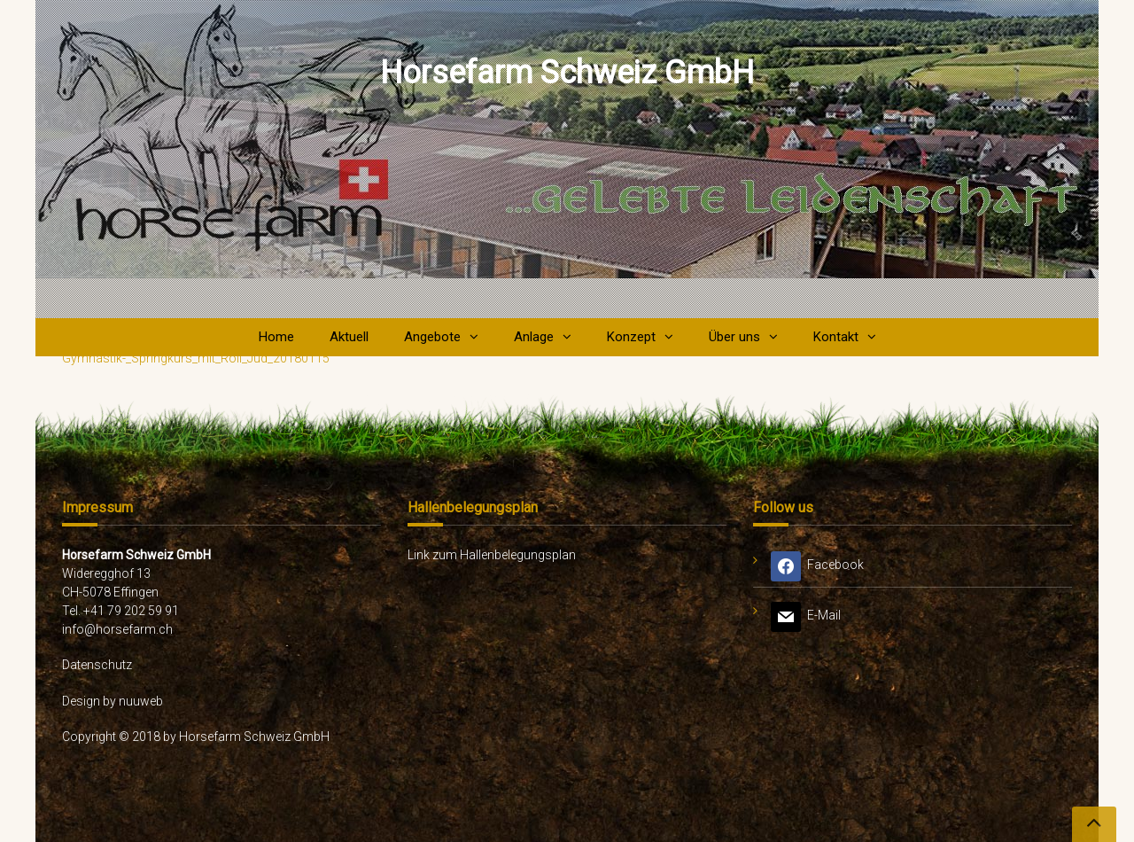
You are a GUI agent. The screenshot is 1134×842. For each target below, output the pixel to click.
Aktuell (349, 337)
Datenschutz (97, 665)
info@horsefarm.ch (117, 629)
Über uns (734, 337)
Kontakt (835, 337)
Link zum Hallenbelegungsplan (492, 555)
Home (276, 337)
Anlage (534, 337)
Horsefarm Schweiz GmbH (567, 72)
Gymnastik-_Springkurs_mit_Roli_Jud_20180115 (196, 358)
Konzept (631, 337)
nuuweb (141, 701)
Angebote (432, 337)
